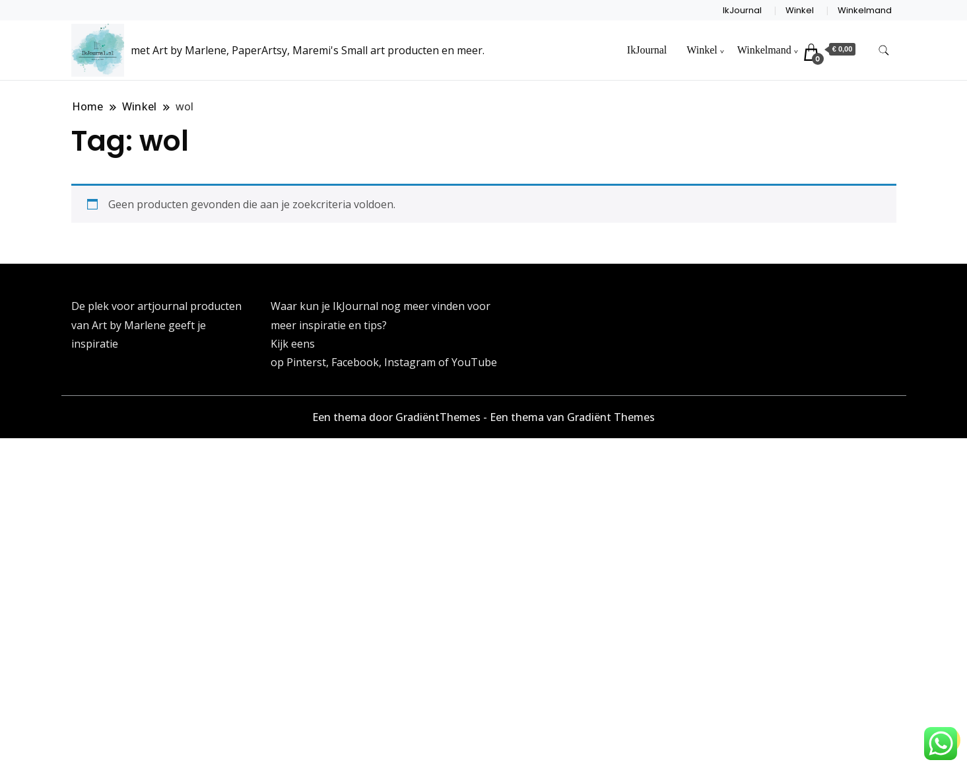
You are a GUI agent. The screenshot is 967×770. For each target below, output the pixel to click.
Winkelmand (865, 10)
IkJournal (742, 10)
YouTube (474, 362)
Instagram (411, 362)
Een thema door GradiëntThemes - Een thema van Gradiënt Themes (483, 417)
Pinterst (306, 362)
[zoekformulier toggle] (884, 50)
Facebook (355, 362)
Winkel (799, 10)
